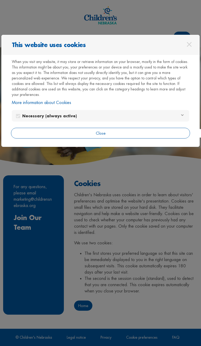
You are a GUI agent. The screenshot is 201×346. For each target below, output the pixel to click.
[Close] (189, 44)
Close (100, 133)
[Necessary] (182, 116)
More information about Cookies (41, 102)
